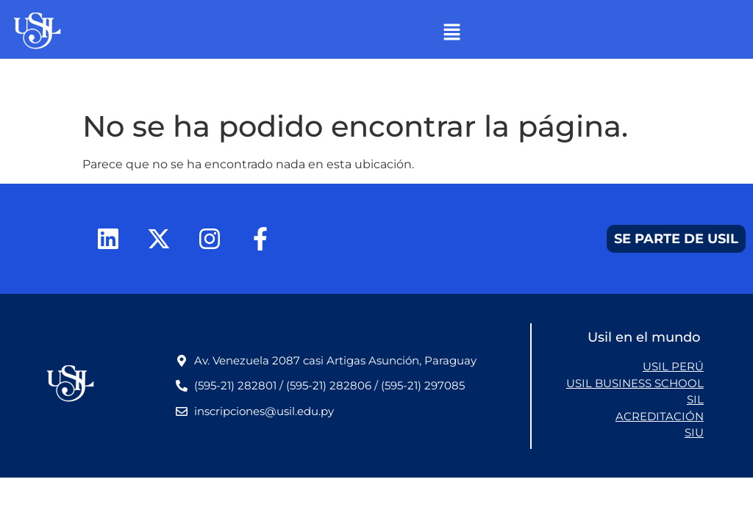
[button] (451, 33)
